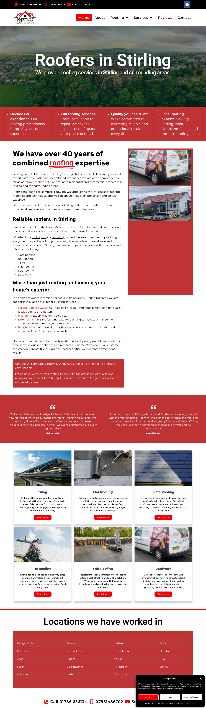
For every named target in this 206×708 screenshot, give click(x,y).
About (99, 18)
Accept (148, 697)
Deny (170, 697)
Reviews (165, 18)
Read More (42, 517)
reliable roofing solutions (40, 182)
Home (84, 18)
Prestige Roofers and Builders (57, 414)
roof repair (38, 237)
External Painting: (29, 319)
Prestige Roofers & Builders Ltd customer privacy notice (175, 703)
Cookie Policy (149, 703)
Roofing (119, 17)
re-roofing (58, 237)
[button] (200, 678)
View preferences (191, 697)
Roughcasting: (28, 327)
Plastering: (25, 315)
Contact (184, 18)
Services (143, 17)
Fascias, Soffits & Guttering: (35, 307)
